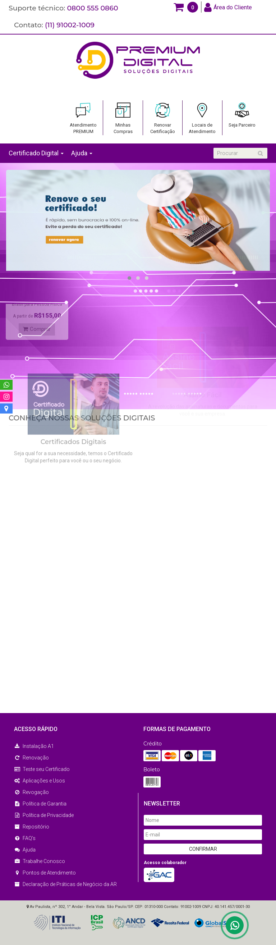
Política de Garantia (40, 804)
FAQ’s (25, 838)
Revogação (31, 792)
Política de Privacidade (44, 815)
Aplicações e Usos (39, 781)
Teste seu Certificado (42, 769)
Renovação (31, 758)
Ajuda (25, 850)
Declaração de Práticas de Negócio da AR (65, 884)
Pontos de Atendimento (45, 873)
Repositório (31, 827)
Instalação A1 (34, 746)
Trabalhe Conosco (39, 861)
